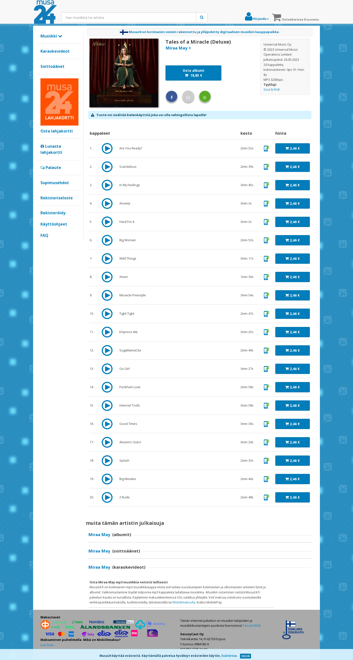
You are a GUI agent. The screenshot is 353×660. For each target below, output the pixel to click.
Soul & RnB (272, 89)
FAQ (44, 235)
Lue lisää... (47, 645)
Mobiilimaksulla (184, 602)
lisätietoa (229, 656)
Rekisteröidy (52, 213)
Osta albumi (193, 73)
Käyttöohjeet (53, 224)
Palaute (50, 167)
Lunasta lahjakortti (51, 149)
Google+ (43, 243)
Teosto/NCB (251, 625)
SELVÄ (245, 656)
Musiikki (51, 36)
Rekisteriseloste (56, 198)
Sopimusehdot (54, 182)
